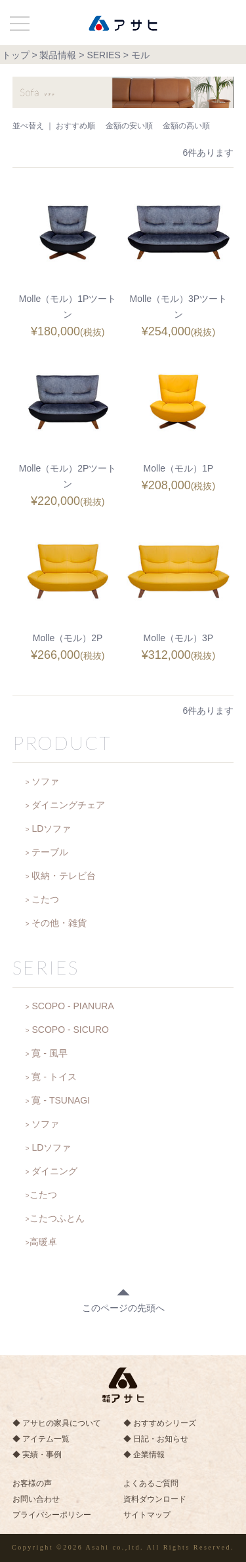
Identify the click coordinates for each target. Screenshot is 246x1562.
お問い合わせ (36, 1499)
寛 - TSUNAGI (60, 1100)
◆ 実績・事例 (37, 1454)
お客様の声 (32, 1483)
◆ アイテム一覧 (41, 1438)
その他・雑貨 (59, 923)
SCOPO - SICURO (69, 1029)
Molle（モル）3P (179, 638)
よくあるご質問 (150, 1483)
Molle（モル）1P (179, 468)
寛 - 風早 (49, 1053)
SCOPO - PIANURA (72, 1006)
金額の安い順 (129, 125)
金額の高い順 (186, 125)
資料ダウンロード (154, 1499)
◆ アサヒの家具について (56, 1423)
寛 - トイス (53, 1076)
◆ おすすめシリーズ (159, 1423)
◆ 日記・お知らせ (155, 1438)
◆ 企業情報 (144, 1454)
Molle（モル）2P (68, 638)
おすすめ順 (75, 125)
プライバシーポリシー (51, 1514)
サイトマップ (147, 1514)
